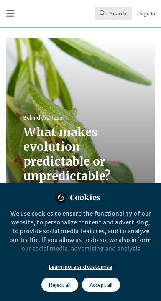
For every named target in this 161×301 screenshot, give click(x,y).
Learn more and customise (80, 267)
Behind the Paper (43, 118)
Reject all (60, 285)
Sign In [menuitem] (147, 13)
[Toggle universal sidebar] (10, 13)
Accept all (100, 285)
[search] (113, 13)
